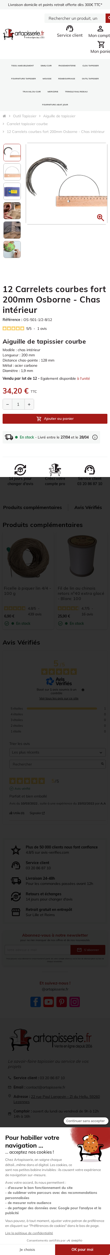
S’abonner (88, 950)
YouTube (48, 1002)
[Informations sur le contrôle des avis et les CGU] (83, 690)
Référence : (12, 319)
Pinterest (61, 1002)
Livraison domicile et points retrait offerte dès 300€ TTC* (55, 4)
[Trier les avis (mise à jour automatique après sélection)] (57, 752)
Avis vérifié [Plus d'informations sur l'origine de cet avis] (22, 788)
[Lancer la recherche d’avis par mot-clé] (102, 764)
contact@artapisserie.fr (45, 1087)
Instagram (74, 1002)
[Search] (75, 18)
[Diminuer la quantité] (7, 404)
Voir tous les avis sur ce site (59, 698)
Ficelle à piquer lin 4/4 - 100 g (27, 590)
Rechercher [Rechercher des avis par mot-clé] (55, 764)
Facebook (35, 1002)
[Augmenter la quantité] (29, 404)
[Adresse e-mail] (37, 950)
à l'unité (83, 378)
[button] (100, 218)
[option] (12, 152)
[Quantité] (18, 404)
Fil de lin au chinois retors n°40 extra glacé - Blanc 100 (81, 593)
